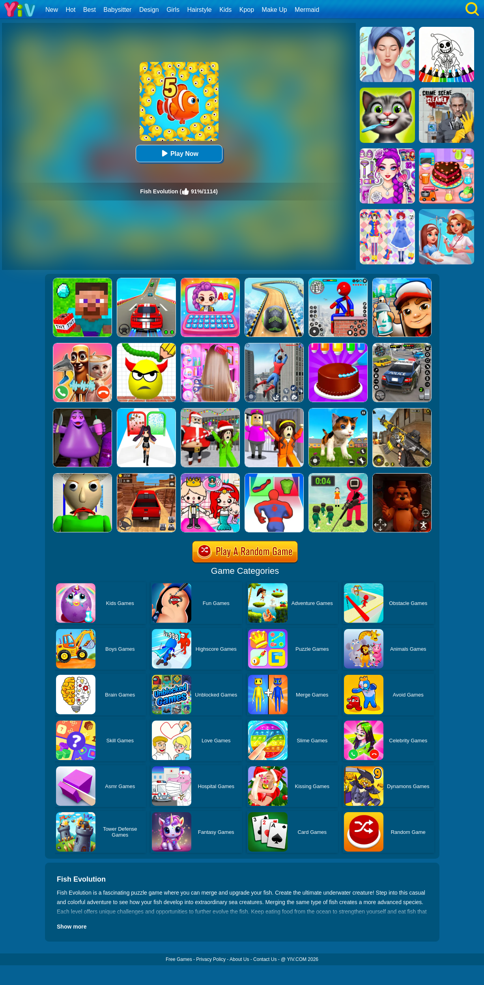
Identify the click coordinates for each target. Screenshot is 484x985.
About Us (239, 959)
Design (149, 9)
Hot (70, 9)
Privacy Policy (211, 959)
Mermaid (307, 9)
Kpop (246, 9)
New (51, 9)
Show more (71, 926)
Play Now (178, 153)
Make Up (274, 9)
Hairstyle (199, 9)
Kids (225, 9)
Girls (172, 9)
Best (89, 9)
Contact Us (265, 959)
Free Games (179, 959)
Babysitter (117, 9)
